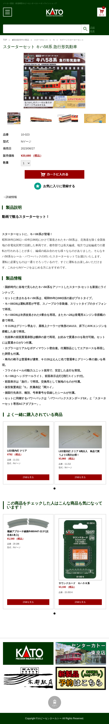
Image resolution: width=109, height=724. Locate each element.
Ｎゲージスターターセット (72, 40)
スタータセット (41, 40)
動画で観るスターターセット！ (25, 217)
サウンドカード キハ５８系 (74, 583)
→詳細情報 (10, 197)
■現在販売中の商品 (20, 40)
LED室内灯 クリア (17, 450)
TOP (5, 40)
